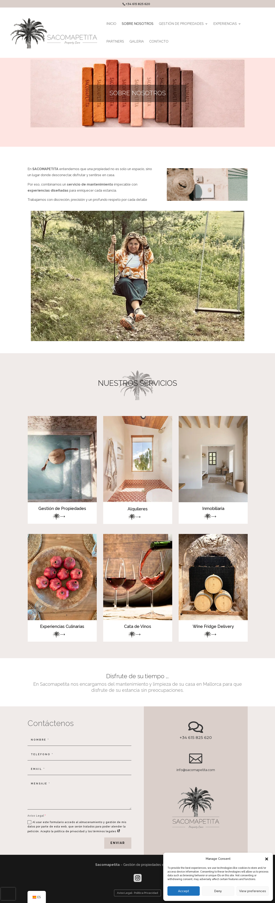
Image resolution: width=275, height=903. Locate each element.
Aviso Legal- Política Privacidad (137, 892)
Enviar (118, 843)
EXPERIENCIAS (225, 24)
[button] (267, 859)
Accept (183, 891)
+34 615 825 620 (138, 4)
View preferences (252, 891)
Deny (218, 891)
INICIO (111, 24)
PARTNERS (115, 41)
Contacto (158, 41)
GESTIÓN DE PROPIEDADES (181, 24)
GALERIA (136, 41)
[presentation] (8, 894)
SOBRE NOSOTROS (137, 24)
